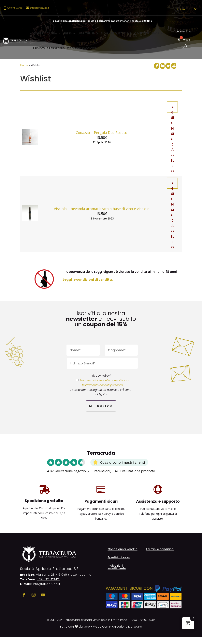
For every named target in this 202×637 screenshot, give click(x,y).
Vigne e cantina (45, 33)
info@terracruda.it (39, 7)
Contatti (141, 33)
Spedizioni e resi (119, 557)
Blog (104, 33)
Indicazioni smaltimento (117, 567)
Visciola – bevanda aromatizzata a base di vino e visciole (101, 208)
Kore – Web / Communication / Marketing (112, 627)
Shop (155, 33)
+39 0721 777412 (48, 579)
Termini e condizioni (160, 549)
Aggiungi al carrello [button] (172, 108)
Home (24, 65)
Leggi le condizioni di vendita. (88, 279)
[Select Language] (185, 9)
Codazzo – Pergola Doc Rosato (101, 132)
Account (182, 31)
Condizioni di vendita (122, 549)
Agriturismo (88, 33)
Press (68, 33)
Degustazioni (121, 33)
